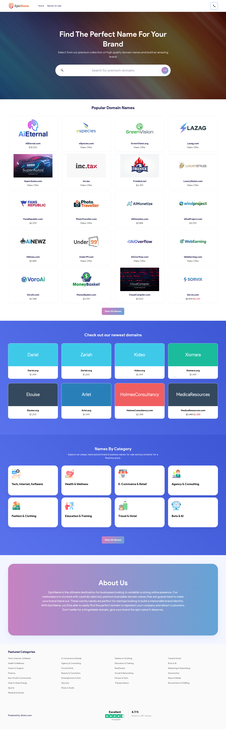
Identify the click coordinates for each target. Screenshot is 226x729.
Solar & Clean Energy (17, 683)
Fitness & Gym (121, 678)
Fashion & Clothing (123, 658)
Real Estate (120, 668)
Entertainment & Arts (71, 678)
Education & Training (124, 663)
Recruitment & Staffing (178, 683)
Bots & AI (172, 663)
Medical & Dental (16, 693)
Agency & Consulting (71, 663)
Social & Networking (124, 673)
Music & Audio (67, 688)
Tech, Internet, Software (19, 658)
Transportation (122, 683)
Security (65, 683)
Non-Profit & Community (19, 678)
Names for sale (54, 6)
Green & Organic (16, 668)
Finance (11, 673)
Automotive (173, 673)
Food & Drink (67, 668)
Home (41, 6)
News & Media (174, 678)
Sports (11, 688)
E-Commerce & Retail (71, 658)
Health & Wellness (16, 663)
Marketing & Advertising (179, 668)
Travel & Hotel (174, 658)
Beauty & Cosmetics (70, 673)
